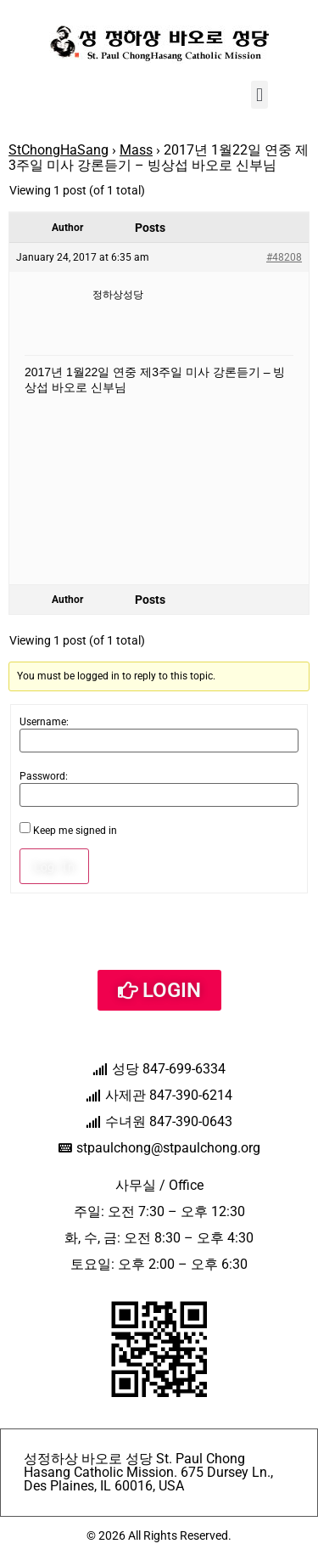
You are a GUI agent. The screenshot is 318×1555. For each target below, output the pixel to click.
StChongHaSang (58, 150)
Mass (136, 150)
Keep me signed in (75, 830)
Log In (54, 866)
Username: (44, 722)
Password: (44, 776)
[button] (259, 95)
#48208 (284, 257)
